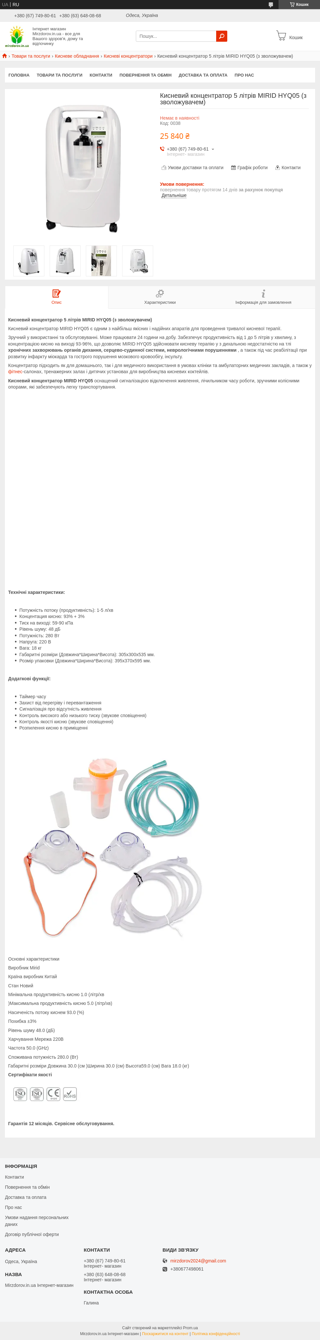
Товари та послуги (30, 56)
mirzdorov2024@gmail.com (198, 1261)
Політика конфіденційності (216, 1334)
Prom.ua (190, 1328)
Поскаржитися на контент (165, 1334)
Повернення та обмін (145, 75)
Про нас (244, 75)
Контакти (100, 75)
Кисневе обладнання (77, 56)
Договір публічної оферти (32, 1234)
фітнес (15, 371)
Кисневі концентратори (128, 56)
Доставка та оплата (203, 75)
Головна (18, 75)
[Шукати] (221, 36)
